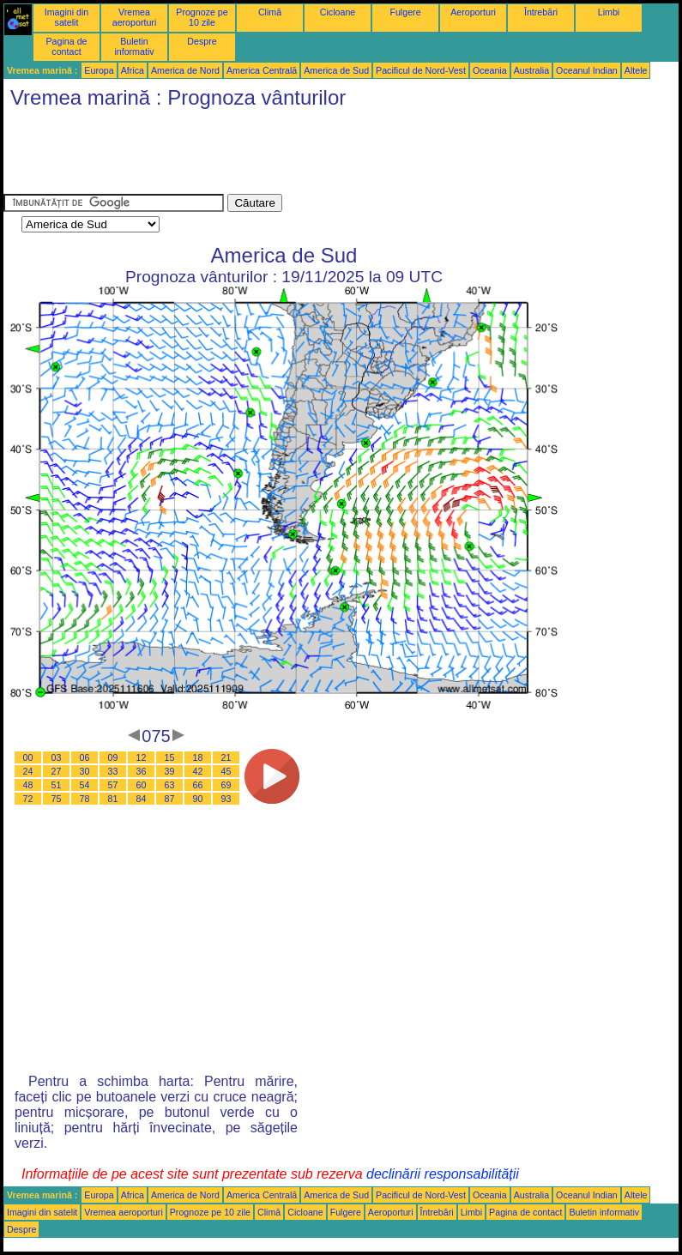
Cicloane (337, 12)
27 (56, 771)
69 (226, 785)
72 (28, 798)
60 (141, 785)
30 (85, 771)
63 (170, 785)
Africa (132, 70)
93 (226, 798)
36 (141, 771)
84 (141, 798)
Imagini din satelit (67, 17)
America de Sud (336, 70)
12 (141, 757)
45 (226, 771)
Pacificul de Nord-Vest (421, 70)
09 (113, 757)
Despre (201, 41)
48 (28, 785)
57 (113, 785)
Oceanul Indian (587, 70)
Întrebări (541, 12)
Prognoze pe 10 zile (201, 17)
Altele (636, 70)
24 (28, 771)
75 (56, 798)
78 (85, 798)
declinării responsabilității (442, 1174)
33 (113, 771)
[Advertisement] (315, 155)
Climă (269, 12)
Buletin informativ (134, 46)
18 (198, 757)
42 (198, 771)
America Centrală (261, 70)
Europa (98, 70)
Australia (531, 70)
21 (226, 757)
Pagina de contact (67, 46)
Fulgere (404, 12)
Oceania (490, 70)
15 (170, 757)
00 (28, 757)
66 (198, 785)
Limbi (608, 12)
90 (198, 798)
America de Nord (185, 70)
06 (85, 757)
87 (170, 798)
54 (85, 785)
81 (113, 798)
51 (56, 785)
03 (56, 757)
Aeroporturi (473, 12)
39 (170, 771)
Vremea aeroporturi (134, 17)
